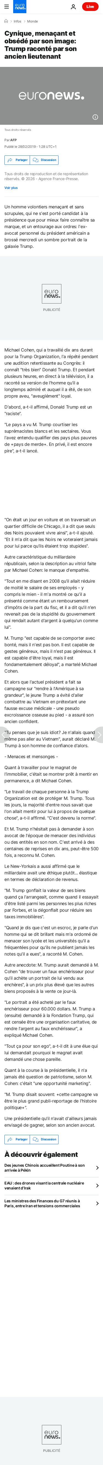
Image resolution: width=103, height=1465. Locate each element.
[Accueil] (6, 21)
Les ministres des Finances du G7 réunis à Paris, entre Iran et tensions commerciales (42, 1203)
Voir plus (11, 188)
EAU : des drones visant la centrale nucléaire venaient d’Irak (44, 1185)
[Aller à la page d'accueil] (19, 6)
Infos (17, 21)
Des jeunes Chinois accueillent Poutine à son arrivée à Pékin (44, 1167)
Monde (32, 21)
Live (90, 6)
